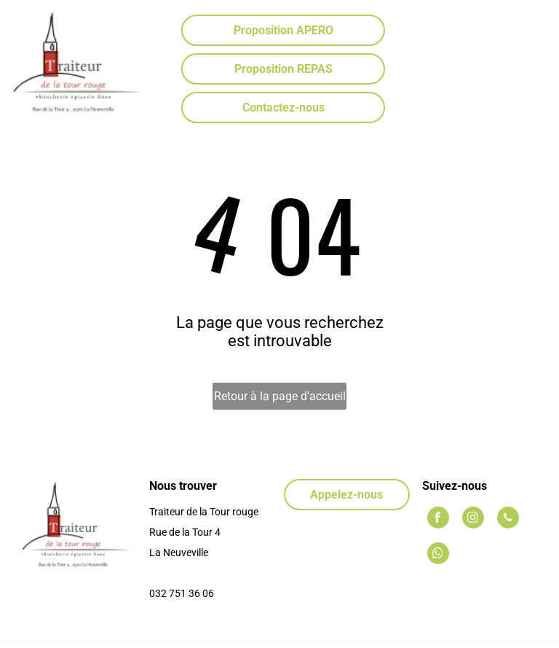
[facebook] (438, 519)
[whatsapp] (438, 555)
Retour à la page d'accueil (280, 396)
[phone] (508, 519)
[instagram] (473, 519)
